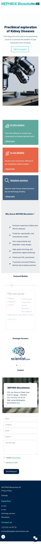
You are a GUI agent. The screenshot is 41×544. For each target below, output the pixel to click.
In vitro (4, 506)
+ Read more (10, 141)
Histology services (19, 180)
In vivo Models (17, 152)
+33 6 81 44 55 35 (8, 527)
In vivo (3, 510)
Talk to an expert (19, 49)
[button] (4, 354)
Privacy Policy (16, 458)
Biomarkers (5, 517)
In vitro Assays (17, 125)
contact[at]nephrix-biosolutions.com (15, 531)
